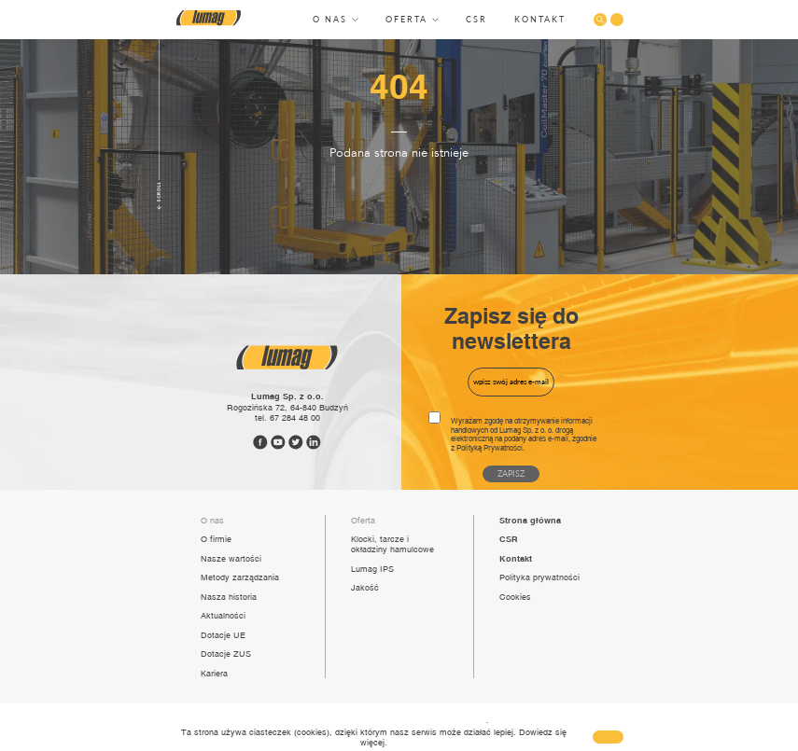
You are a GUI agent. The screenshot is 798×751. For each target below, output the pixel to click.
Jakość (365, 587)
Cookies (515, 596)
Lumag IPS (372, 568)
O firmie (216, 539)
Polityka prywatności (539, 577)
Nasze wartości (231, 558)
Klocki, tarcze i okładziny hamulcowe (392, 544)
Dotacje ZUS (226, 653)
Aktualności (223, 615)
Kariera (214, 673)
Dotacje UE (223, 635)
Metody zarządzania (240, 577)
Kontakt (540, 19)
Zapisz (511, 473)
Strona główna (530, 520)
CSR (476, 19)
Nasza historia (229, 596)
